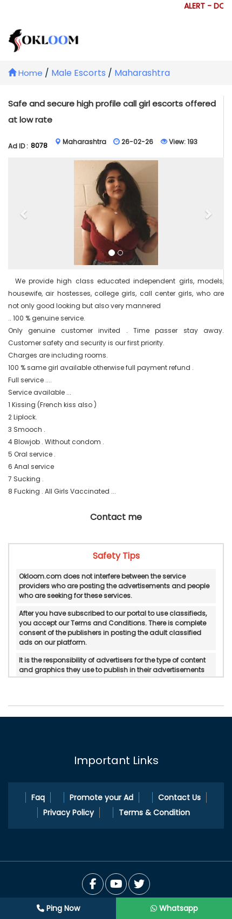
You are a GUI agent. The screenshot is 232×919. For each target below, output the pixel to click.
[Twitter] (116, 884)
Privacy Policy (68, 812)
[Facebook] (93, 884)
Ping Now (58, 908)
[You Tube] (139, 884)
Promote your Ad (101, 797)
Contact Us (179, 797)
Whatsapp (174, 908)
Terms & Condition (154, 812)
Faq (38, 797)
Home (25, 73)
